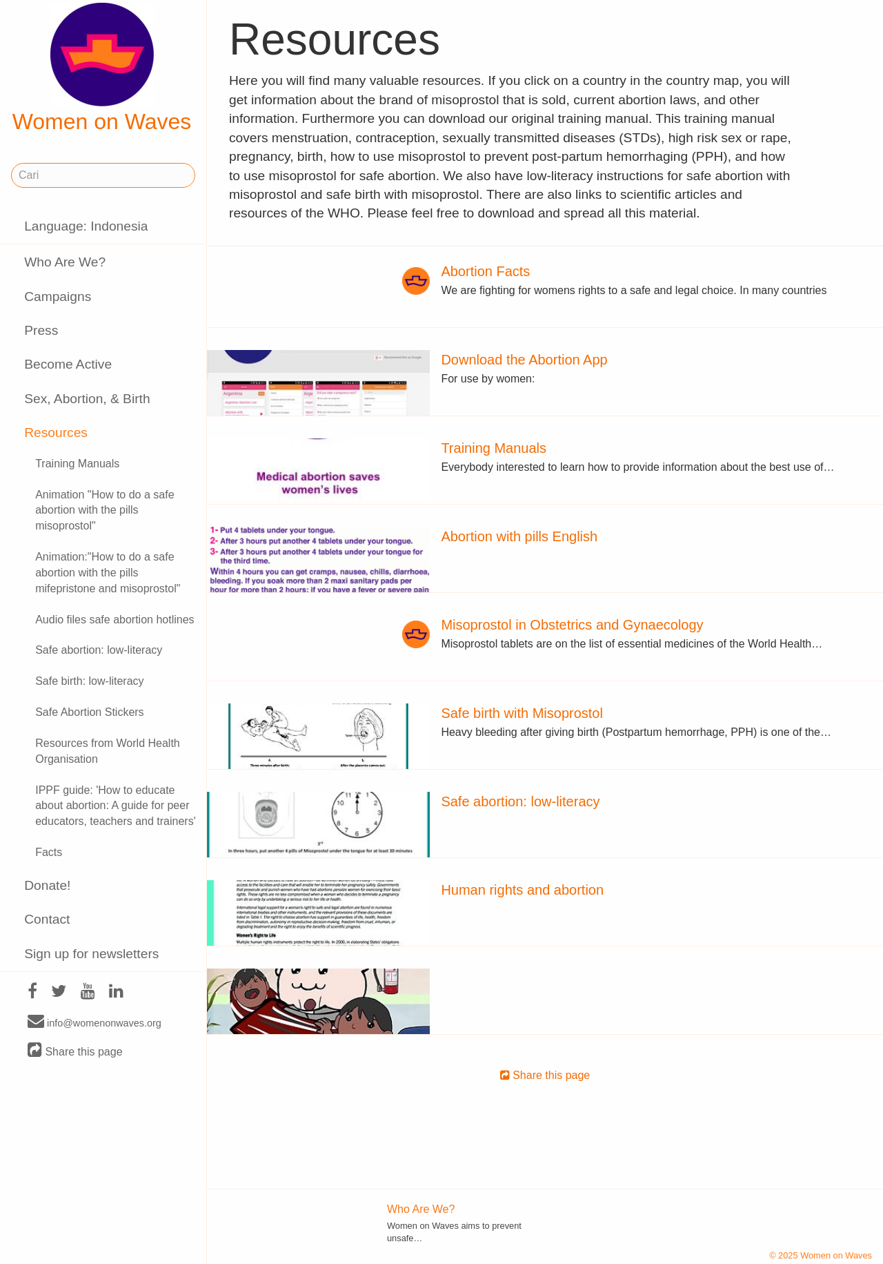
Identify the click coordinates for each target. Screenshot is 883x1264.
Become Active (68, 364)
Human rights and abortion (522, 889)
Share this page (75, 1051)
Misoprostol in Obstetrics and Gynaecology (572, 624)
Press (41, 330)
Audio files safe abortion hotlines (114, 619)
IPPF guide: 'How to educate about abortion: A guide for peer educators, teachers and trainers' (115, 806)
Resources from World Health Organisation (107, 751)
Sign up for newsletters (91, 953)
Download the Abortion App (524, 359)
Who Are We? (65, 262)
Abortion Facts (485, 271)
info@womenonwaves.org (94, 1022)
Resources (56, 432)
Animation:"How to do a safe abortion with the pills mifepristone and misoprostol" (107, 572)
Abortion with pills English (519, 536)
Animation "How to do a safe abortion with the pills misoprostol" (104, 510)
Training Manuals (77, 463)
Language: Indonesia (86, 226)
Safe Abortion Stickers (89, 712)
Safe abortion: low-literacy (98, 650)
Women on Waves (102, 68)
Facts (48, 852)
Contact (47, 919)
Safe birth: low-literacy (89, 681)
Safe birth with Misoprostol (522, 713)
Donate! (47, 885)
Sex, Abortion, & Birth (87, 398)
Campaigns (57, 296)
